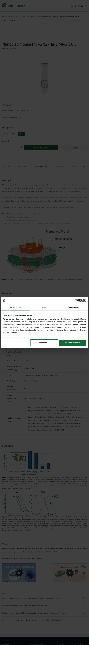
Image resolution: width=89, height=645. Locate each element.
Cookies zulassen (72, 343)
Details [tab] (44, 307)
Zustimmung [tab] (15, 307)
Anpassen (44, 343)
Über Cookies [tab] (73, 307)
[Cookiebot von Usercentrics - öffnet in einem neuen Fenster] (76, 300)
